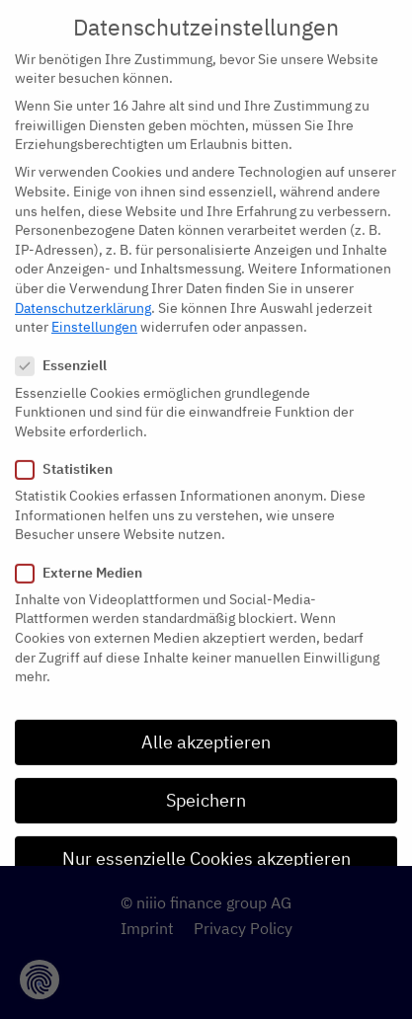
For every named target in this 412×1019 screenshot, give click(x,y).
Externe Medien (85, 555)
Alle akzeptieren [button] (206, 724)
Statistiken (70, 451)
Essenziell (67, 349)
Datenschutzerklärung (83, 290)
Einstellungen (94, 309)
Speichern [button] (206, 782)
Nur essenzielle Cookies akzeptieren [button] (206, 840)
